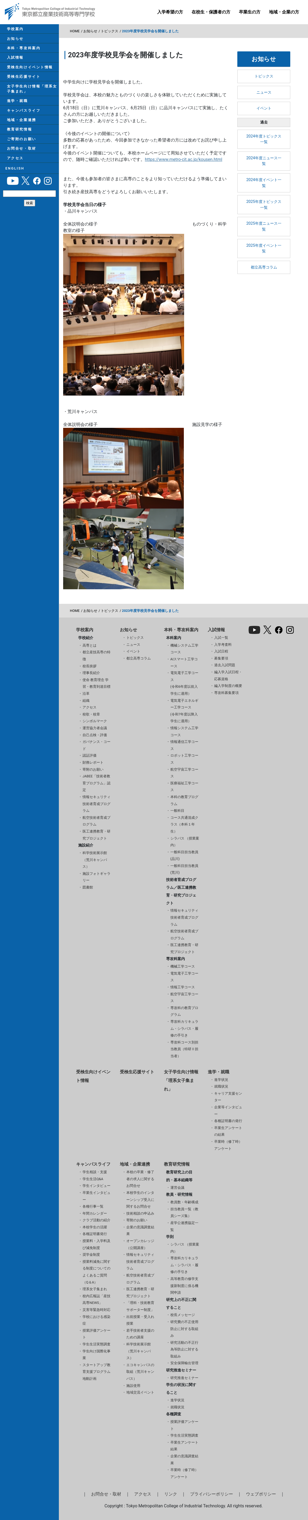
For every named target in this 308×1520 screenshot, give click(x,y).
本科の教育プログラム (184, 800)
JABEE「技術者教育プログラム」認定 (96, 783)
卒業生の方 (249, 12)
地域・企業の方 (284, 12)
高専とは (89, 645)
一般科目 (177, 811)
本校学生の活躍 (95, 1227)
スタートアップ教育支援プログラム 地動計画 (96, 1372)
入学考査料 (223, 645)
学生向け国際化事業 (96, 1354)
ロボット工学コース (184, 758)
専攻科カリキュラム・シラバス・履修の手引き (184, 1028)
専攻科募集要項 (226, 693)
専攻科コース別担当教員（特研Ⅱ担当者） (184, 1049)
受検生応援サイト (22, 85)
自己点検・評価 (95, 735)
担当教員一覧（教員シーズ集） (184, 1212)
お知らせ (13, 41)
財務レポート (93, 762)
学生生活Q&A (93, 1179)
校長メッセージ (182, 1315)
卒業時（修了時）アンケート (228, 1145)
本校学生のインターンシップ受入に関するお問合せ (140, 1199)
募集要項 (221, 658)
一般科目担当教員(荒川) (184, 869)
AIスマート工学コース (184, 662)
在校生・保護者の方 (211, 12)
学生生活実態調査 (96, 1344)
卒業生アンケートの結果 (228, 1131)
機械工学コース (182, 966)
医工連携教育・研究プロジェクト (96, 834)
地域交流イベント (140, 1392)
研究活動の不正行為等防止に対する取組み (184, 1349)
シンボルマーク (95, 721)
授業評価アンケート (96, 1333)
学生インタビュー (96, 1186)
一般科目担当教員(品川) (184, 855)
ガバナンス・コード (96, 745)
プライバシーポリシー (211, 1494)
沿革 (86, 694)
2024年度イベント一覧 (263, 183)
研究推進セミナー (184, 1378)
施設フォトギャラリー (96, 877)
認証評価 (89, 755)
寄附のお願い (93, 769)
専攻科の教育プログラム (184, 1011)
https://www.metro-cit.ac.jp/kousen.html (183, 159)
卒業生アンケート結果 (184, 1445)
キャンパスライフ (22, 124)
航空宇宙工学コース (184, 772)
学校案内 (13, 30)
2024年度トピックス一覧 (263, 139)
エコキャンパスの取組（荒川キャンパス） (140, 1372)
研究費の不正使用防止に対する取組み (184, 1329)
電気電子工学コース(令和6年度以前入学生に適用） (184, 683)
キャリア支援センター (228, 1096)
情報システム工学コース (184, 731)
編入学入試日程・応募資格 (228, 675)
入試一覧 (221, 638)
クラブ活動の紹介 (96, 1220)
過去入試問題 (224, 665)
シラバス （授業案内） (184, 841)
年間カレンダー (95, 1213)
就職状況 (221, 1086)
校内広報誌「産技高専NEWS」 (96, 1299)
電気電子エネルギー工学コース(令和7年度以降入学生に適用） (184, 711)
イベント (263, 108)
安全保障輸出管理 (184, 1363)
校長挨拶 (89, 666)
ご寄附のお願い (20, 157)
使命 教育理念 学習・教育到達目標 (96, 683)
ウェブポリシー (261, 1494)
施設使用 (133, 1386)
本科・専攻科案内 (22, 52)
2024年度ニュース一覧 (263, 161)
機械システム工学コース (184, 648)
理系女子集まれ (95, 1289)
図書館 (88, 887)
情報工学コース (182, 987)
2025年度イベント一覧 (263, 248)
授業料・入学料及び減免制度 (96, 1244)
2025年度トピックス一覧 (263, 204)
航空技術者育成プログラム (96, 821)
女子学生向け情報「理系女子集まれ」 (30, 98)
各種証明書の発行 (228, 1121)
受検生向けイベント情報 (28, 74)
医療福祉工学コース (184, 786)
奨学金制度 (91, 1255)
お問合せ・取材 (20, 168)
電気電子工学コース (184, 976)
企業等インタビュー (228, 1110)
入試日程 (221, 651)
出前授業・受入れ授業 (140, 1320)
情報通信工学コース (184, 745)
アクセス (13, 179)
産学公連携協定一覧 (184, 1226)
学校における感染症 (96, 1320)
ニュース (263, 92)
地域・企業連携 (20, 135)
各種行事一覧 (93, 1206)
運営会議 (177, 1188)
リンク (170, 1494)
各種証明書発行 (95, 1234)
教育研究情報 (17, 146)
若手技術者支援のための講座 (140, 1333)
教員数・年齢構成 (184, 1202)
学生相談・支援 (95, 1172)
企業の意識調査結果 (140, 1230)
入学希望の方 (170, 12)
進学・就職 (15, 113)
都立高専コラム (264, 267)
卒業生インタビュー (96, 1196)
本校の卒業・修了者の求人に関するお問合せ (140, 1179)
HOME (75, 31)
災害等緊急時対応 (96, 1310)
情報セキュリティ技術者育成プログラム (96, 804)
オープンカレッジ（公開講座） (140, 1244)
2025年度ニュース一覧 (263, 226)
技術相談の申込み (140, 1213)
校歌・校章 (91, 714)
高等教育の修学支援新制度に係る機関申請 (184, 1286)
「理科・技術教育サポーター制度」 (140, 1306)
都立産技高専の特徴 (96, 655)
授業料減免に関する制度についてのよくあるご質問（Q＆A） (96, 1272)
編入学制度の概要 (228, 686)
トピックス (109, 31)
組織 (86, 701)
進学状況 (221, 1080)
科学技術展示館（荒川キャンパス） (95, 860)
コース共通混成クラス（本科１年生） (184, 824)
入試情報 (13, 63)
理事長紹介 (91, 673)
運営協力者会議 (95, 728)
